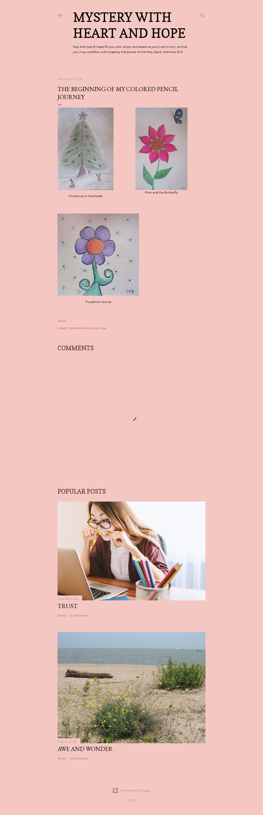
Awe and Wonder (85, 749)
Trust (68, 606)
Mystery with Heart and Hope (129, 25)
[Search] (202, 14)
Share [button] (62, 321)
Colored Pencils (79, 328)
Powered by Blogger (131, 790)
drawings (99, 328)
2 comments (79, 615)
